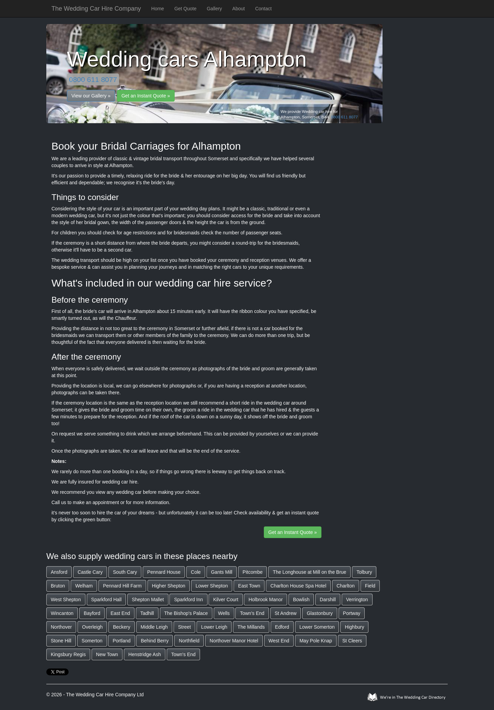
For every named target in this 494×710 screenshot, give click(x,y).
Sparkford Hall (106, 599)
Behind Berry (154, 640)
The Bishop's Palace (186, 613)
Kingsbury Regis (68, 654)
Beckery (121, 627)
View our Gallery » (90, 95)
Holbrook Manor (265, 599)
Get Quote (185, 8)
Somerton (92, 640)
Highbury (354, 627)
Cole (196, 572)
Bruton (58, 586)
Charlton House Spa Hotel (298, 586)
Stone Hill (61, 640)
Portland (121, 640)
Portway (352, 613)
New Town (107, 654)
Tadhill (147, 613)
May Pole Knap (315, 640)
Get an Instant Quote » (145, 95)
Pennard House (163, 572)
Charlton (346, 586)
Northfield (189, 640)
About (238, 8)
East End (120, 613)
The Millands (250, 627)
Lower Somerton (317, 627)
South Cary (125, 572)
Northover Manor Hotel (234, 640)
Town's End (252, 613)
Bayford (92, 613)
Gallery (214, 8)
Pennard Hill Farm (122, 586)
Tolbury (364, 572)
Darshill (328, 599)
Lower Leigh (214, 627)
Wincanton (62, 613)
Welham (84, 586)
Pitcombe (252, 572)
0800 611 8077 (93, 79)
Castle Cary (90, 572)
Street (184, 627)
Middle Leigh (154, 627)
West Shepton (66, 599)
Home (157, 8)
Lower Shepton (212, 586)
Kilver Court (225, 599)
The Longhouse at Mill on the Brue (309, 572)
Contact (263, 8)
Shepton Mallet (148, 599)
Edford (282, 627)
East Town (249, 586)
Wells (224, 613)
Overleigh (92, 627)
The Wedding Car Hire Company (96, 8)
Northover (61, 627)
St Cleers (352, 640)
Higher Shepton (168, 586)
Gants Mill (221, 572)
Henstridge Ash (144, 654)
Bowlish (301, 599)
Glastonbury (319, 613)
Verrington (357, 599)
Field (370, 586)
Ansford (59, 572)
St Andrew (286, 613)
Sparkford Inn (188, 599)
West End (279, 640)
